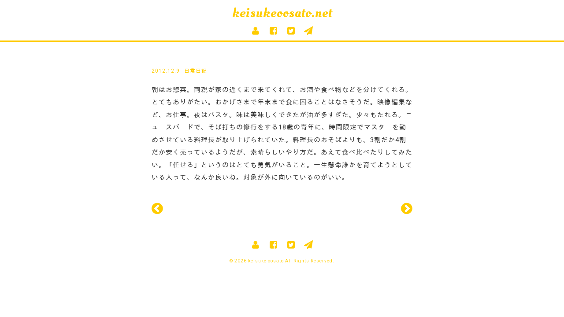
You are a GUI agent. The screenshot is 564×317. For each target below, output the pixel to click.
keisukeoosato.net (282, 13)
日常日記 (195, 71)
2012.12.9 (166, 71)
